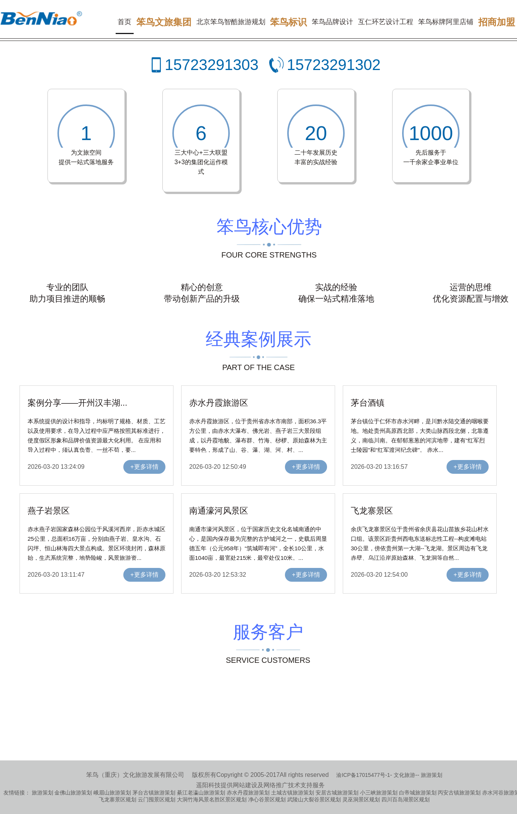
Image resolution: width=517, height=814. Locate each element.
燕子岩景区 (49, 510)
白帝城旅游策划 (418, 793)
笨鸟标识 (288, 22)
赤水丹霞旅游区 (218, 403)
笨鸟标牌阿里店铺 (445, 22)
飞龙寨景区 (372, 510)
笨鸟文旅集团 (163, 22)
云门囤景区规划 (156, 799)
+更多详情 (144, 466)
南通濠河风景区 (218, 510)
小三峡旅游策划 (379, 793)
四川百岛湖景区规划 (405, 799)
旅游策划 (431, 775)
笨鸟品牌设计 (332, 22)
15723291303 (211, 64)
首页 (124, 22)
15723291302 (334, 64)
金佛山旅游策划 (73, 793)
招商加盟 (496, 22)
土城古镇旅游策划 (292, 793)
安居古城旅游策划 (337, 793)
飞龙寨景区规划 (117, 799)
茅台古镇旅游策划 (154, 793)
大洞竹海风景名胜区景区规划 (212, 799)
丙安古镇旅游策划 (459, 793)
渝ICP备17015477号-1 (363, 775)
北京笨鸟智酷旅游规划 (230, 22)
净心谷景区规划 (267, 799)
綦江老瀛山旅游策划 (201, 793)
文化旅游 (404, 775)
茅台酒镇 (367, 403)
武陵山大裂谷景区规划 (314, 799)
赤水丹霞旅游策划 (248, 793)
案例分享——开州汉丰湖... (77, 403)
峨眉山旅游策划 (112, 793)
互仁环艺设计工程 (385, 22)
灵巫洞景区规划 (361, 799)
